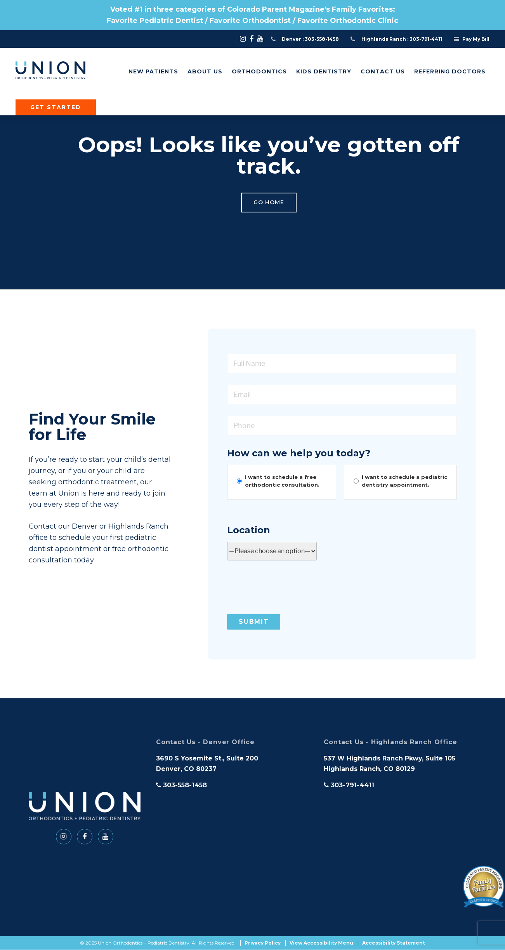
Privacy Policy (263, 943)
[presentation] (286, 587)
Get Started (55, 107)
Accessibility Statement (393, 943)
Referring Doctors (450, 71)
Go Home (268, 202)
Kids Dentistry (323, 71)
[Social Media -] (243, 39)
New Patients (153, 71)
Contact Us (383, 71)
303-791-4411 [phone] (349, 785)
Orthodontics (259, 71)
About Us (204, 71)
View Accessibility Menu (321, 943)
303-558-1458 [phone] (181, 785)
